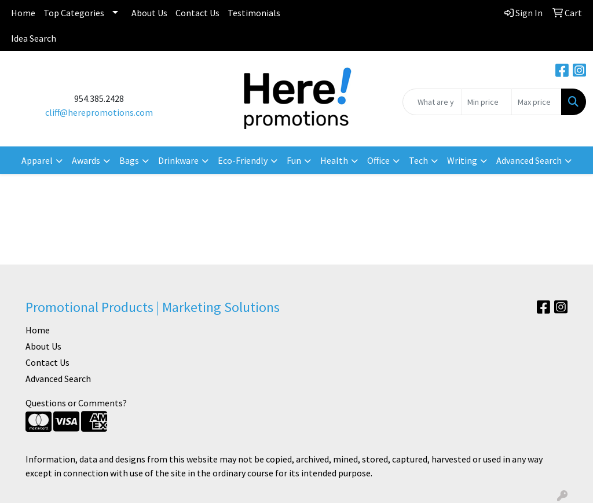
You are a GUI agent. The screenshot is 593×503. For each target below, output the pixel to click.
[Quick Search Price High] (536, 102)
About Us (149, 13)
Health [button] (334, 160)
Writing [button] (462, 160)
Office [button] (378, 160)
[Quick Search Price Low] (486, 102)
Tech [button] (418, 160)
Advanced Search (58, 378)
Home (23, 13)
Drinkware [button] (178, 160)
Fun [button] (294, 160)
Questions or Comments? (76, 403)
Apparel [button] (37, 160)
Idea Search (33, 38)
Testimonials (254, 13)
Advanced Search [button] (529, 160)
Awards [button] (86, 160)
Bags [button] (129, 160)
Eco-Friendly (243, 160)
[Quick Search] (432, 102)
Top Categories (73, 13)
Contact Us (197, 13)
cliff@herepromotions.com (99, 112)
